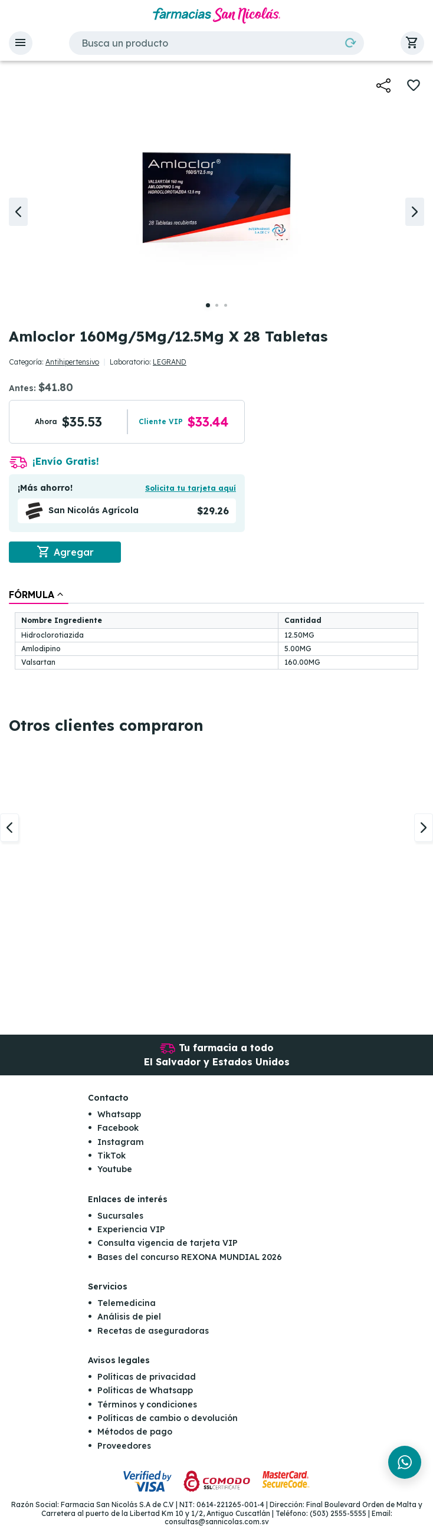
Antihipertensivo (72, 361)
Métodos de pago (134, 1431)
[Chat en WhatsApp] (404, 1462)
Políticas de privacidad (146, 1376)
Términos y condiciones (147, 1404)
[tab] (38, 594)
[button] (20, 43)
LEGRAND (169, 361)
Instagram (120, 1142)
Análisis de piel (129, 1316)
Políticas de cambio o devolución (167, 1418)
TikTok (111, 1155)
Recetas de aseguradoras (153, 1330)
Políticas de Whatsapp (145, 1390)
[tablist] (216, 630)
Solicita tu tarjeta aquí (190, 488)
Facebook (118, 1128)
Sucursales (120, 1215)
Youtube (114, 1169)
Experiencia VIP (131, 1229)
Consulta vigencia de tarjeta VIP (167, 1243)
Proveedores (124, 1445)
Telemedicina (126, 1303)
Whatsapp (119, 1114)
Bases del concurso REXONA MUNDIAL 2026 (189, 1257)
